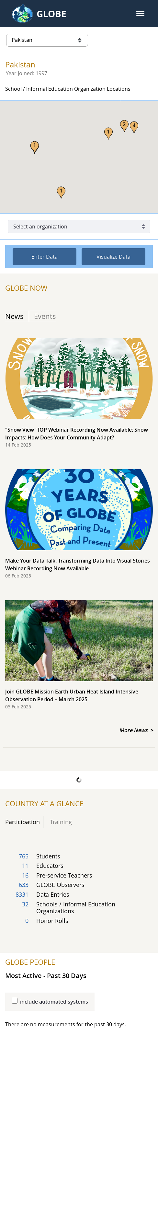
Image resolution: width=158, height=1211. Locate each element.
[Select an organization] (79, 226)
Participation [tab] (22, 822)
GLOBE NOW (26, 288)
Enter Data (44, 256)
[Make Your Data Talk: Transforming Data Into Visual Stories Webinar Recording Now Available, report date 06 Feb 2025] (79, 527)
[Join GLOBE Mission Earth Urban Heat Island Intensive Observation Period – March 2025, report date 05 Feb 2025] (79, 658)
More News (134, 730)
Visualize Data (113, 256)
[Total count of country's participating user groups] (79, 890)
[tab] (17, 316)
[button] (140, 13)
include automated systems (54, 1001)
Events (45, 316)
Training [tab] (59, 822)
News (14, 316)
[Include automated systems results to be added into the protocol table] (14, 1001)
